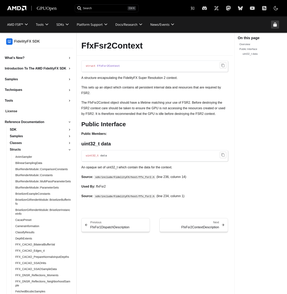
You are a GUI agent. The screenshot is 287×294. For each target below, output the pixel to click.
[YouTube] (252, 8)
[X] (204, 8)
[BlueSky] (240, 8)
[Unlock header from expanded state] (275, 25)
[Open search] (107, 8)
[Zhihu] (193, 8)
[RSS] (264, 8)
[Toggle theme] (276, 8)
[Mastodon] (228, 8)
